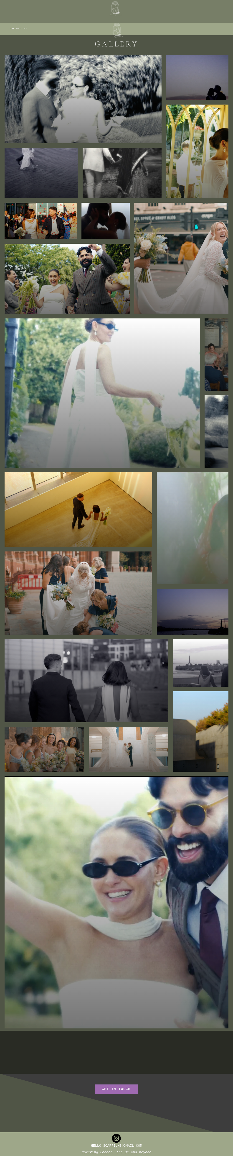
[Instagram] (116, 1138)
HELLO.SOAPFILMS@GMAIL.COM (116, 1146)
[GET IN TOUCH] (116, 1089)
